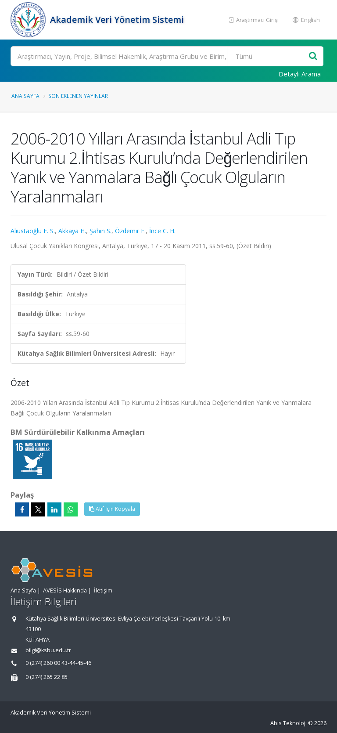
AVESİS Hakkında (65, 590)
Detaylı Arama (300, 73)
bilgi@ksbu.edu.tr (48, 650)
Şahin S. (100, 231)
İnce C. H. (162, 231)
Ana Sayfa (25, 95)
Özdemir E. (130, 231)
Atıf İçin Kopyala (112, 509)
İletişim (103, 590)
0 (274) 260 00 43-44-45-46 (58, 663)
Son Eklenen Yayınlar (78, 95)
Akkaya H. (72, 231)
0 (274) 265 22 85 (46, 677)
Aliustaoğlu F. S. (33, 231)
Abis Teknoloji (288, 723)
